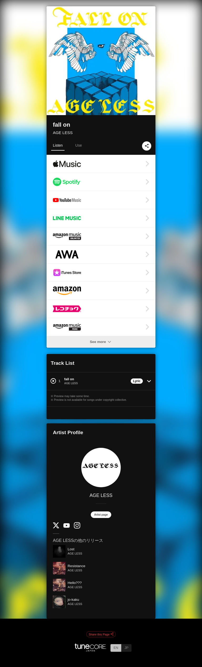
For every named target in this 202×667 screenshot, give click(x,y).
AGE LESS (63, 132)
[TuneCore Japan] (90, 650)
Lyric (136, 381)
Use (78, 145)
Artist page (101, 514)
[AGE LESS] (101, 467)
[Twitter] (56, 527)
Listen (58, 145)
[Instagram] (77, 527)
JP (126, 648)
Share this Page (101, 634)
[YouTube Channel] (66, 527)
